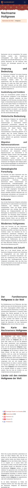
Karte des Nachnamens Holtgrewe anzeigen (14, 334)
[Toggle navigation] (25, 2)
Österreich (8, 416)
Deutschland (9, 414)
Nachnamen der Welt (7, 20)
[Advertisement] (14, 38)
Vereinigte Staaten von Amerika (14, 411)
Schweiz (8, 419)
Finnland (8, 421)
